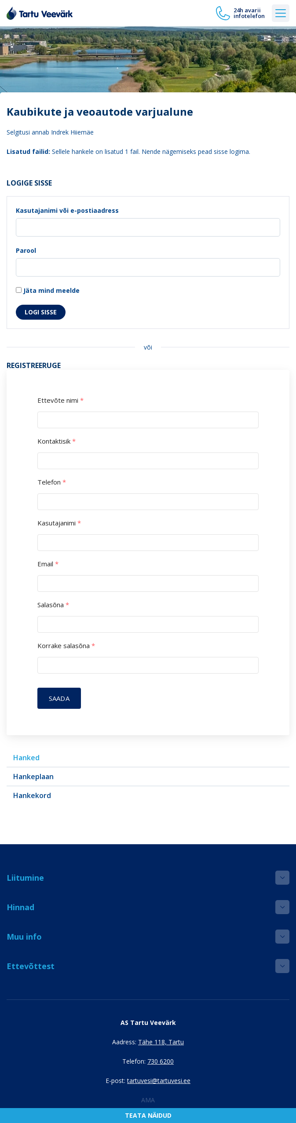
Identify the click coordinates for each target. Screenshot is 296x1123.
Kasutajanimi (59, 523)
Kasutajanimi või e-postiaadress (67, 210)
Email (47, 564)
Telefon (51, 482)
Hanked (26, 757)
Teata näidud (148, 1115)
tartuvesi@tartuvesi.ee (158, 1080)
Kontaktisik (56, 441)
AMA (148, 1100)
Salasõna (53, 605)
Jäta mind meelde (48, 290)
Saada (59, 698)
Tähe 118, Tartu (161, 1042)
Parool (26, 250)
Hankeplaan (33, 776)
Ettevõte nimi (60, 400)
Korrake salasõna (66, 646)
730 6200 (160, 1061)
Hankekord (32, 795)
